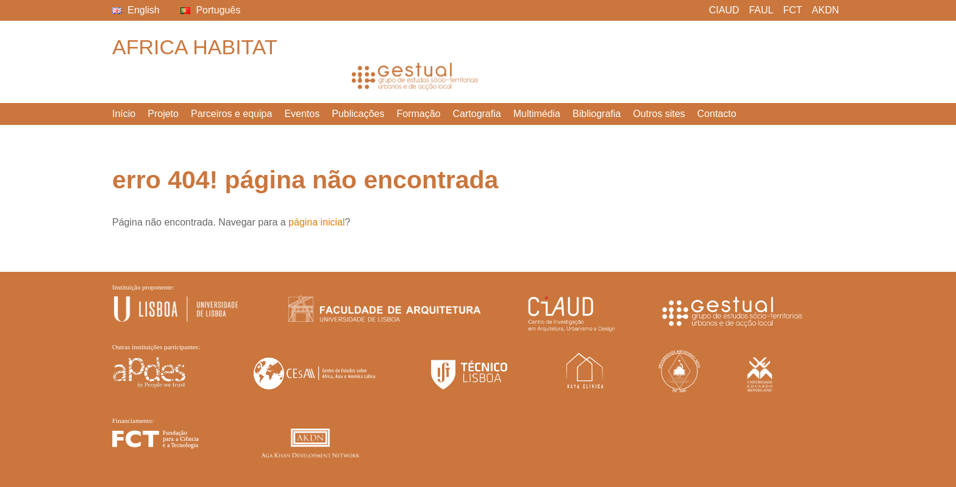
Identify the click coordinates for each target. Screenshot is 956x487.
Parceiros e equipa (231, 113)
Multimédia (536, 113)
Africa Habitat (194, 47)
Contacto (717, 113)
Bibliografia (597, 113)
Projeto (163, 113)
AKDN (825, 10)
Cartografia (477, 113)
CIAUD (724, 10)
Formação (418, 113)
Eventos (301, 113)
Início (123, 113)
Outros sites (659, 113)
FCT (792, 10)
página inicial (316, 222)
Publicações (358, 113)
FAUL (761, 10)
